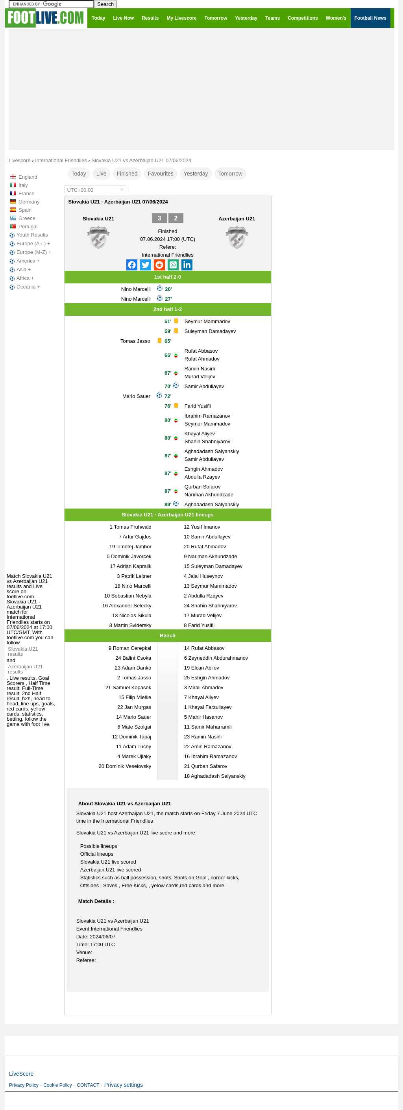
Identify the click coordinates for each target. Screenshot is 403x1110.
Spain (24, 210)
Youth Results (28, 235)
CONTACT (88, 1085)
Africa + (21, 278)
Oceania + (24, 287)
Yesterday (196, 173)
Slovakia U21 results (23, 651)
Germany (28, 202)
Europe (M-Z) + (30, 252)
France (26, 193)
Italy (23, 185)
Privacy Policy (24, 1085)
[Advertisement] (201, 89)
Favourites (160, 173)
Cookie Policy (57, 1085)
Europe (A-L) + (29, 243)
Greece (26, 218)
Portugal (27, 226)
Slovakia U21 (98, 219)
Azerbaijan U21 (236, 219)
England (27, 177)
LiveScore (21, 1074)
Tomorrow (230, 173)
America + (24, 261)
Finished (127, 173)
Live (101, 173)
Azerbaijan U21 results (25, 669)
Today (79, 173)
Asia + (19, 269)
